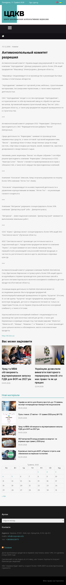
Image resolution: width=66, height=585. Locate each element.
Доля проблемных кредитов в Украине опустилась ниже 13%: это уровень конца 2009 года (33, 554)
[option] (16, 364)
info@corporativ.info (16, 536)
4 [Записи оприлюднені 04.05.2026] (3, 476)
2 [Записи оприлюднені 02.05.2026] (47, 472)
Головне (8, 547)
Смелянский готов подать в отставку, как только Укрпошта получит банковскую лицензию (31, 560)
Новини (15, 46)
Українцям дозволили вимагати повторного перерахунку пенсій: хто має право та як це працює (49, 375)
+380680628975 (12, 539)
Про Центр (33, 2)
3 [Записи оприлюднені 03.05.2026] (55, 472)
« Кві (4, 496)
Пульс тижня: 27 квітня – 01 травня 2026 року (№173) (40, 414)
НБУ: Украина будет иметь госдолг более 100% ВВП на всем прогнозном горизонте (32, 567)
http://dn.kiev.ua (8, 336)
